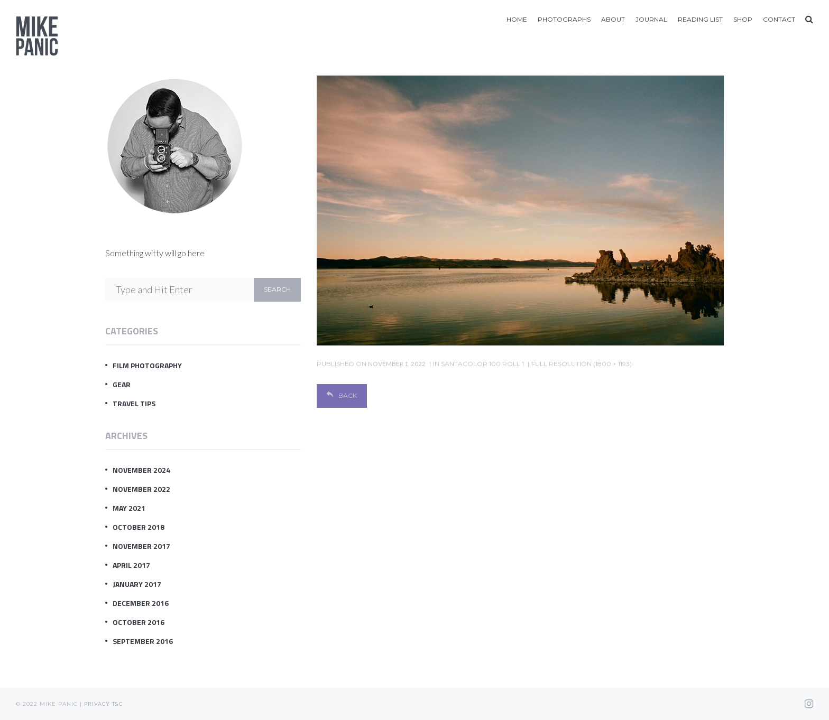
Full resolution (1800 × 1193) (581, 364)
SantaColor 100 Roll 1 (482, 364)
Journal (651, 19)
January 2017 (137, 584)
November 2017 (141, 545)
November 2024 (141, 469)
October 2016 (138, 622)
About (613, 19)
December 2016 (141, 603)
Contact (779, 19)
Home (516, 19)
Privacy (97, 703)
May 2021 (129, 507)
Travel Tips (134, 403)
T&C (117, 703)
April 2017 (131, 565)
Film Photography (147, 365)
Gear (122, 384)
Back (342, 395)
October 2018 (138, 526)
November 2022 (141, 488)
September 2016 (143, 641)
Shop (742, 19)
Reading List (700, 19)
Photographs (564, 19)
